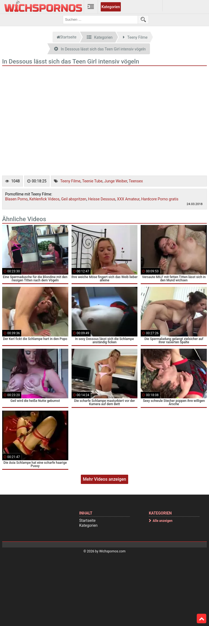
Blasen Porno (16, 199)
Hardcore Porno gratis (160, 199)
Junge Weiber (115, 181)
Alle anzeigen (163, 521)
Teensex (136, 181)
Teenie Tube (92, 181)
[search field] (100, 19)
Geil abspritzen (74, 199)
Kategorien (111, 7)
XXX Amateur (128, 199)
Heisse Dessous (101, 199)
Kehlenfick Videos (44, 199)
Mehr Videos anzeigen (104, 479)
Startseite (87, 520)
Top (201, 618)
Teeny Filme (70, 181)
